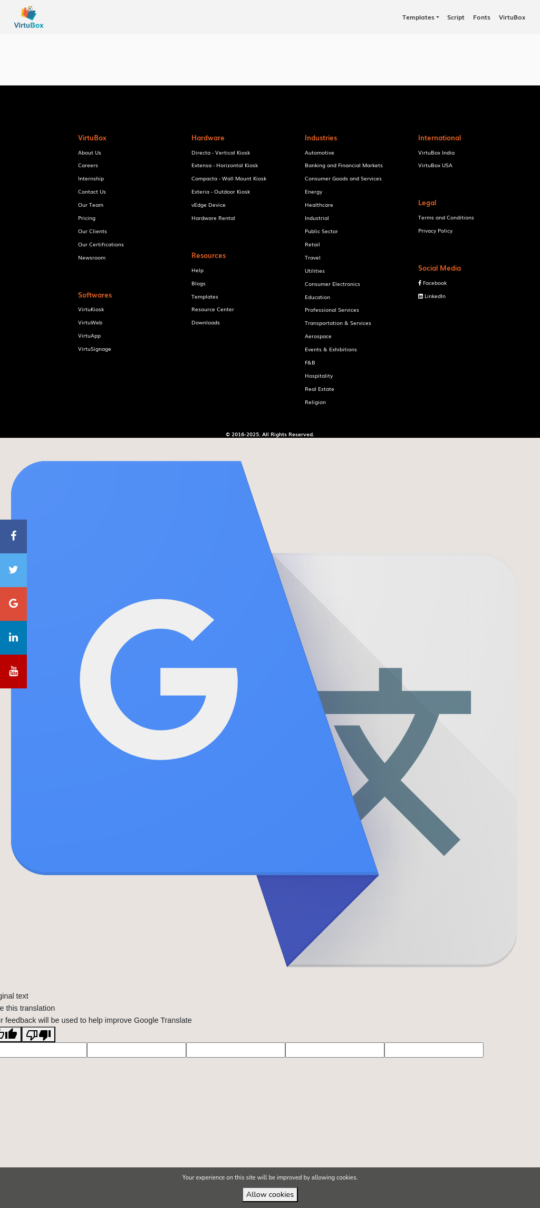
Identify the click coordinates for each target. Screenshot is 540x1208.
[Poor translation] (38, 1051)
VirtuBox (287, 446)
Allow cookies (270, 1194)
